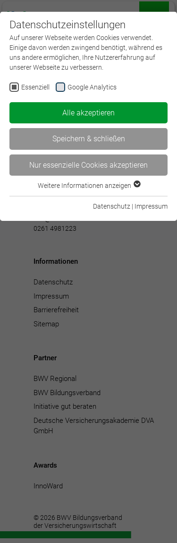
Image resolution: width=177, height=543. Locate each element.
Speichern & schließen (88, 138)
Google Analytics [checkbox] (92, 87)
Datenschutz (111, 206)
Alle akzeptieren (88, 112)
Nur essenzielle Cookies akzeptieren (88, 165)
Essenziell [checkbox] (35, 87)
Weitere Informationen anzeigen (89, 185)
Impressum (151, 206)
